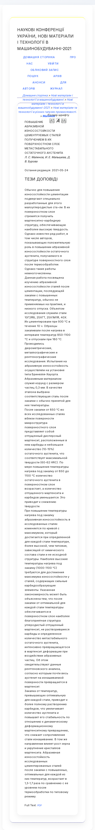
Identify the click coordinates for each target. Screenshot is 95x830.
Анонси (38, 82)
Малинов (48, 116)
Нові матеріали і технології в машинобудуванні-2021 (45, 104)
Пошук (33, 76)
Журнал (56, 88)
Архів (57, 76)
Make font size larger (63, 120)
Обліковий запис (44, 70)
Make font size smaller (52, 120)
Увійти (53, 63)
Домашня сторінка (39, 57)
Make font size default (57, 120)
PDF (39, 805)
